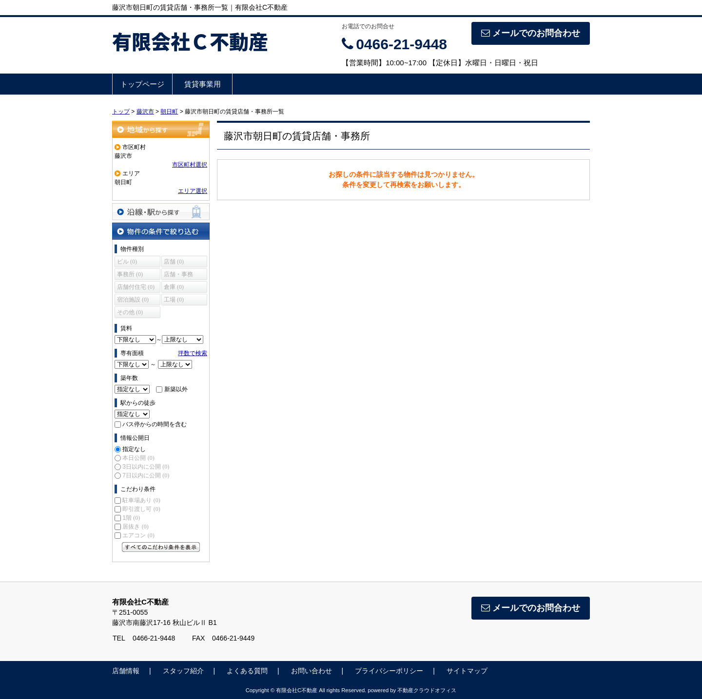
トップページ (142, 84)
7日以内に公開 (145, 475)
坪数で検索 (192, 353)
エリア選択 (192, 191)
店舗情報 (125, 671)
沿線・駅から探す (161, 211)
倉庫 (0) (174, 286)
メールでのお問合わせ (530, 33)
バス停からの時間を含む (154, 424)
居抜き (135, 526)
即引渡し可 (141, 509)
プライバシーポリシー (389, 671)
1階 (131, 517)
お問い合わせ (311, 671)
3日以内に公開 (145, 466)
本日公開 (138, 457)
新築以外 (176, 389)
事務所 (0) (130, 274)
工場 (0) (174, 299)
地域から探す (161, 129)
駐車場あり (141, 500)
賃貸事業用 (202, 84)
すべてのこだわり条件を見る (161, 547)
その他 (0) (130, 312)
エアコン (138, 535)
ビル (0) (127, 261)
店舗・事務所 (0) (178, 275)
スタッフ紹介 (183, 671)
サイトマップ (467, 671)
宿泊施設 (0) (133, 299)
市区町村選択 (189, 164)
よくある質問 (247, 671)
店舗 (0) (174, 261)
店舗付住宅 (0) (136, 286)
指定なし (134, 449)
